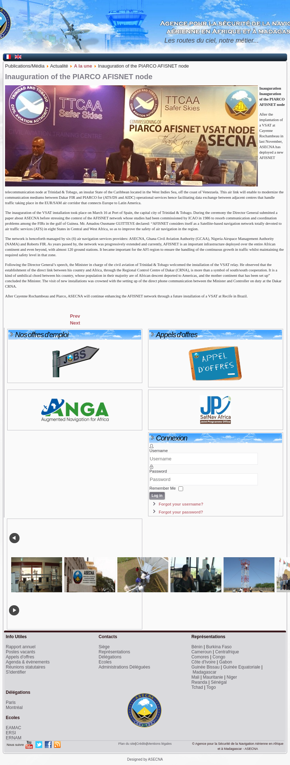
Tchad (197, 687)
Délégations (110, 656)
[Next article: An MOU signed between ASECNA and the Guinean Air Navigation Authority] (75, 323)
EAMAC (13, 727)
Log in (157, 496)
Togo (211, 687)
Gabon (225, 662)
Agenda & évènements (27, 662)
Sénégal (219, 682)
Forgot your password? (181, 512)
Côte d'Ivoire (203, 662)
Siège (104, 646)
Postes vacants (20, 651)
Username (159, 450)
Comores (200, 656)
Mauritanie (213, 677)
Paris (11, 702)
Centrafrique (227, 651)
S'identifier (16, 672)
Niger (232, 677)
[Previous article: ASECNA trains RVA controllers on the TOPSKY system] (75, 316)
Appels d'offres (20, 656)
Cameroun (201, 651)
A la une (83, 66)
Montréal (14, 707)
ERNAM (13, 737)
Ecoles (105, 662)
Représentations (114, 651)
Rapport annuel (20, 646)
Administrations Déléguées (124, 667)
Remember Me (163, 488)
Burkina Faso (218, 646)
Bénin (197, 646)
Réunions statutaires (25, 667)
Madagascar (204, 672)
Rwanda (199, 682)
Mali (195, 677)
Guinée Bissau (205, 667)
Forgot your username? (181, 504)
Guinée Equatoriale (241, 667)
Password (158, 471)
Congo (218, 656)
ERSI (11, 732)
